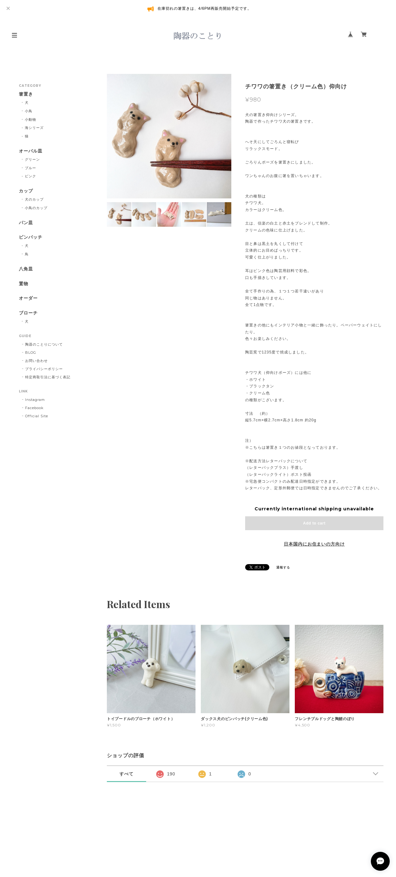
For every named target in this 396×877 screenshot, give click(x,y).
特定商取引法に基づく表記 (47, 377)
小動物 (30, 119)
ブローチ (28, 313)
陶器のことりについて (44, 344)
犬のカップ (34, 199)
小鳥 (28, 111)
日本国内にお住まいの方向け (314, 544)
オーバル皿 (30, 151)
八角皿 (26, 269)
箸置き (26, 94)
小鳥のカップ (36, 208)
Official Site (36, 416)
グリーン (32, 159)
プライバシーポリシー (44, 369)
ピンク (30, 176)
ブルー (30, 168)
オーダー (28, 298)
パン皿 (26, 222)
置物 (23, 283)
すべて (126, 773)
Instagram (35, 399)
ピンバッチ (30, 237)
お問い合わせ (36, 360)
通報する (283, 567)
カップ (26, 191)
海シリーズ (34, 127)
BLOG (30, 352)
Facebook (34, 408)
